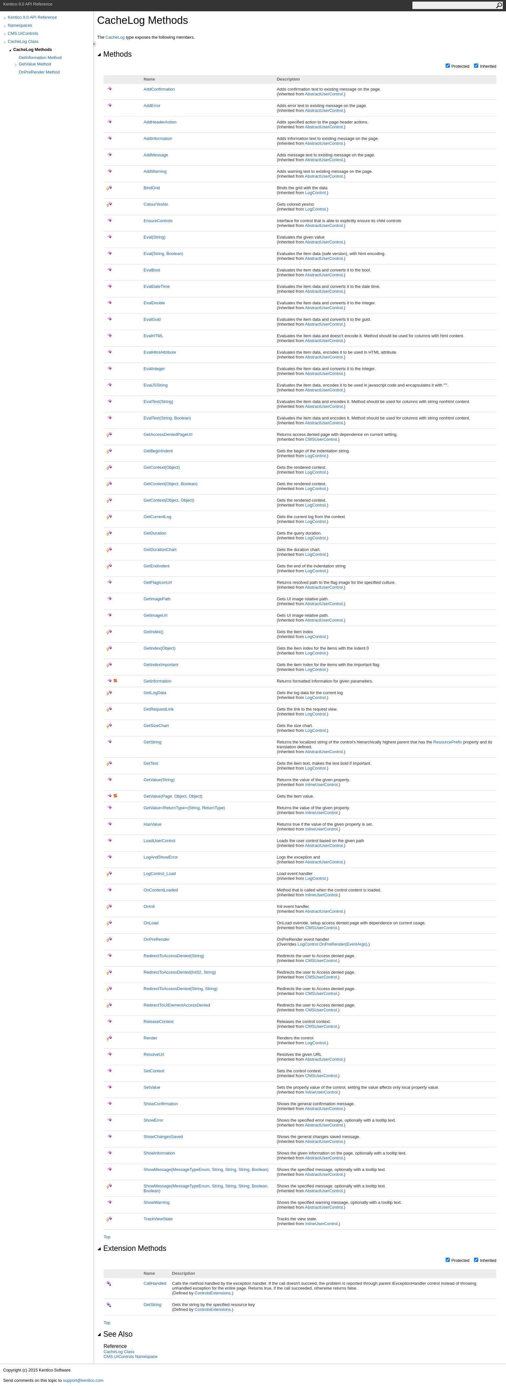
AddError (152, 105)
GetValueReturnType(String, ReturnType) (184, 807)
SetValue (152, 1087)
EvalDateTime (157, 286)
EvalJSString (155, 385)
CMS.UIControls (23, 33)
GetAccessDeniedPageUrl (168, 434)
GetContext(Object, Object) (169, 500)
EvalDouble (154, 302)
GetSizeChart (156, 725)
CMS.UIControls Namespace (130, 1356)
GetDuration (155, 533)
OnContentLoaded (161, 890)
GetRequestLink (159, 709)
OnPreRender (156, 939)
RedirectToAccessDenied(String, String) (181, 988)
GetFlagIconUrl (158, 582)
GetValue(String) (159, 779)
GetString (152, 742)
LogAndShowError (161, 857)
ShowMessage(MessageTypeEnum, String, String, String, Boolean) (206, 1169)
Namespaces (20, 25)
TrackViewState (158, 1218)
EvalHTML (153, 335)
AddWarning (155, 171)
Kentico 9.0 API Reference (32, 17)
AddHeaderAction (160, 122)
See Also (115, 1334)
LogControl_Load (160, 873)
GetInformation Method (40, 57)
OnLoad (151, 922)
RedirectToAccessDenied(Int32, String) (180, 972)
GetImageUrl (155, 615)
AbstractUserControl (324, 94)
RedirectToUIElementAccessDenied (177, 1005)
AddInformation (158, 138)
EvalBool (152, 270)
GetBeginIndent (158, 450)
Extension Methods (131, 1248)
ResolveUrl (154, 1054)
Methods (114, 54)
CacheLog (115, 37)
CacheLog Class (23, 41)
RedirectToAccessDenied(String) (174, 955)
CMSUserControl (321, 439)
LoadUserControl (159, 840)
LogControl (315, 192)
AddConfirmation (159, 89)
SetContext (154, 1070)
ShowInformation (159, 1153)
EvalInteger (154, 368)
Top (107, 1236)
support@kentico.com (83, 1380)
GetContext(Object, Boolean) (170, 483)
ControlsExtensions (213, 1293)
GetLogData (155, 692)
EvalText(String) (158, 401)
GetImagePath (157, 598)
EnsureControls (158, 220)
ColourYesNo (156, 204)
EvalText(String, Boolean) (167, 418)
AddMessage (156, 154)
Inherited (488, 66)
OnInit (149, 906)
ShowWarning (156, 1202)
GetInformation (157, 681)
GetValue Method (35, 64)
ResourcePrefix (447, 742)
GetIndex (153, 631)
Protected (460, 66)
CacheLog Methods (32, 49)
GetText (151, 763)
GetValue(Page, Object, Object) (173, 796)
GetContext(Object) (162, 467)
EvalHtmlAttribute (160, 352)
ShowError (153, 1120)
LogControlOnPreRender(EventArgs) (332, 944)
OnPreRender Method (39, 72)
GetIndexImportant (161, 664)
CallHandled (155, 1283)
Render (150, 1038)
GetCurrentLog (157, 516)
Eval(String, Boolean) (163, 253)
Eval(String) (155, 237)
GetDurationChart (160, 549)
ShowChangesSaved (163, 1136)
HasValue (152, 824)
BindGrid (152, 187)
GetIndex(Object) (160, 648)
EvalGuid (152, 319)
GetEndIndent (156, 566)
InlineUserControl (321, 784)
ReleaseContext (159, 1021)
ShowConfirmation (161, 1103)
